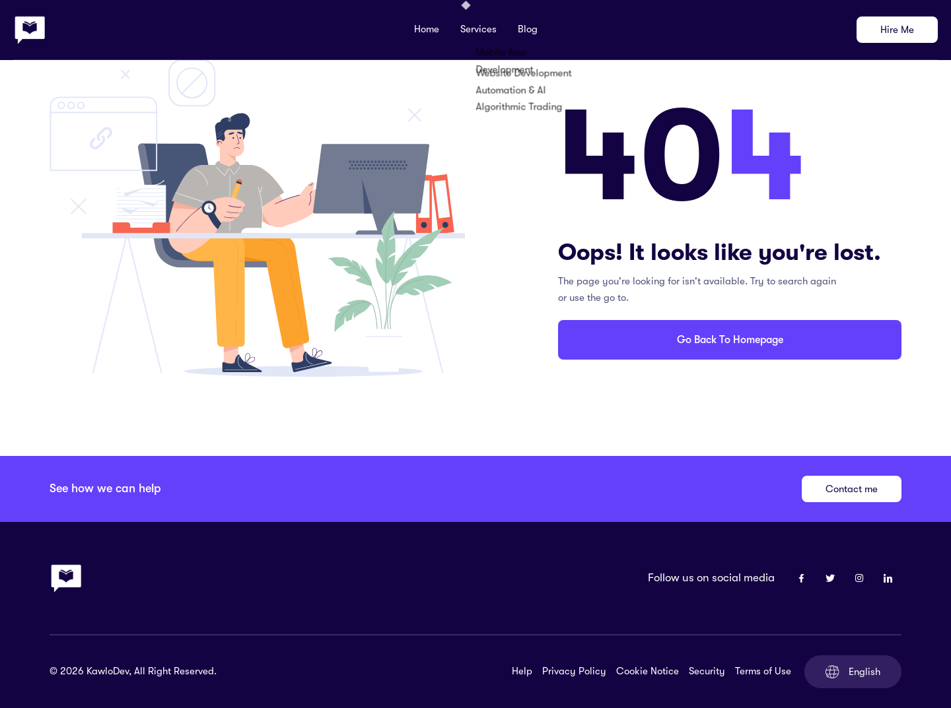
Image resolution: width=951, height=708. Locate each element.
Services (478, 29)
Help (522, 671)
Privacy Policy (574, 671)
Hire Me (897, 30)
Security (707, 671)
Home (426, 29)
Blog (528, 29)
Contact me (852, 489)
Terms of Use (763, 671)
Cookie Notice (647, 671)
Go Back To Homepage (730, 340)
